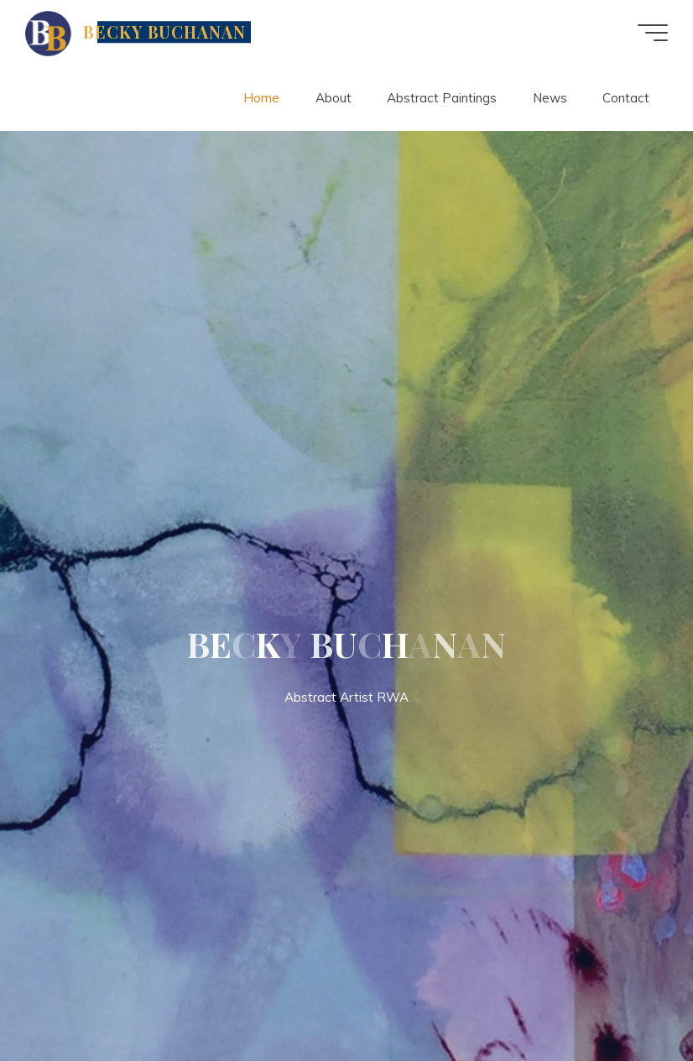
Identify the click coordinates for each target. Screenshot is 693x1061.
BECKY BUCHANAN (165, 32)
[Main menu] (653, 32)
